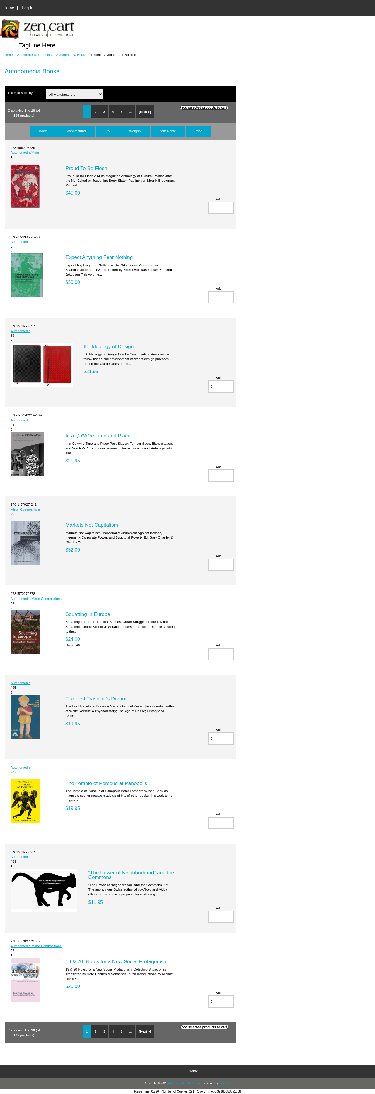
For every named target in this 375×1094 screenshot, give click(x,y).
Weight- (135, 131)
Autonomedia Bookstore (184, 1083)
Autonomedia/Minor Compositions (36, 598)
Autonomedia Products (34, 54)
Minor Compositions (25, 509)
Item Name (167, 131)
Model (43, 131)
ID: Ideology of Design (108, 346)
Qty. (107, 131)
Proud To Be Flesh (86, 168)
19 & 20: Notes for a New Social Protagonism (116, 961)
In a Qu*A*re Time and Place (97, 436)
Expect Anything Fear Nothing (99, 257)
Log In (27, 8)
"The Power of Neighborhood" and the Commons (131, 875)
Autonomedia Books (71, 54)
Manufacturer (76, 131)
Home (8, 8)
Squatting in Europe (87, 614)
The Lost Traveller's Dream (95, 699)
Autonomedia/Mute (25, 152)
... (130, 112)
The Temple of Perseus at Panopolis (106, 783)
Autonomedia (20, 241)
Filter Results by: (20, 93)
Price (198, 131)
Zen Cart (225, 1083)
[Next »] (145, 112)
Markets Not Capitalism (91, 525)
